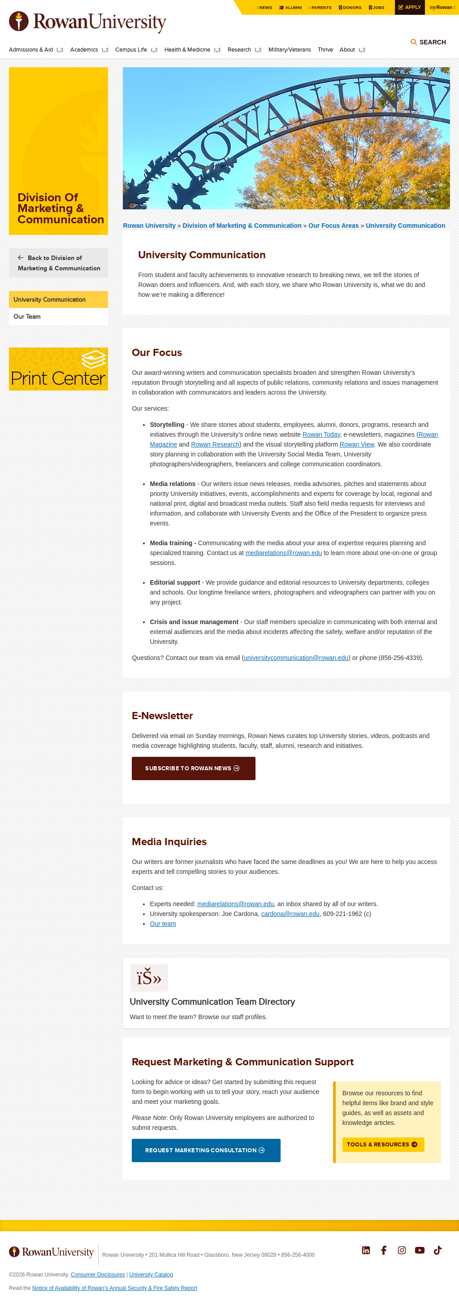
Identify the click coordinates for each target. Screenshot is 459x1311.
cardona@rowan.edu (290, 913)
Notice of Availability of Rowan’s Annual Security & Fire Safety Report (114, 1288)
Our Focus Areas (333, 225)
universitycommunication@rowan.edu (296, 657)
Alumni (284, 7)
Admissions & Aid (31, 49)
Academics (84, 49)
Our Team (26, 316)
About (347, 49)
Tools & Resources (378, 1144)
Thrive (325, 49)
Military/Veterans (289, 49)
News (255, 7)
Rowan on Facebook (384, 1251)
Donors (346, 7)
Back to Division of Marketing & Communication (59, 263)
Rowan (440, 7)
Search (433, 45)
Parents (315, 7)
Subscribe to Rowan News (188, 768)
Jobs (374, 7)
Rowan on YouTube (419, 1251)
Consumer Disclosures (98, 1275)
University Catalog (151, 1275)
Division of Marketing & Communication (243, 225)
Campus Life (131, 49)
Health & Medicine (187, 49)
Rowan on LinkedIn (366, 1251)
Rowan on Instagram (401, 1251)
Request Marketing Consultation (200, 1150)
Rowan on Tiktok (437, 1251)
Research (239, 49)
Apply (409, 7)
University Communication (405, 225)
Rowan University (101, 22)
